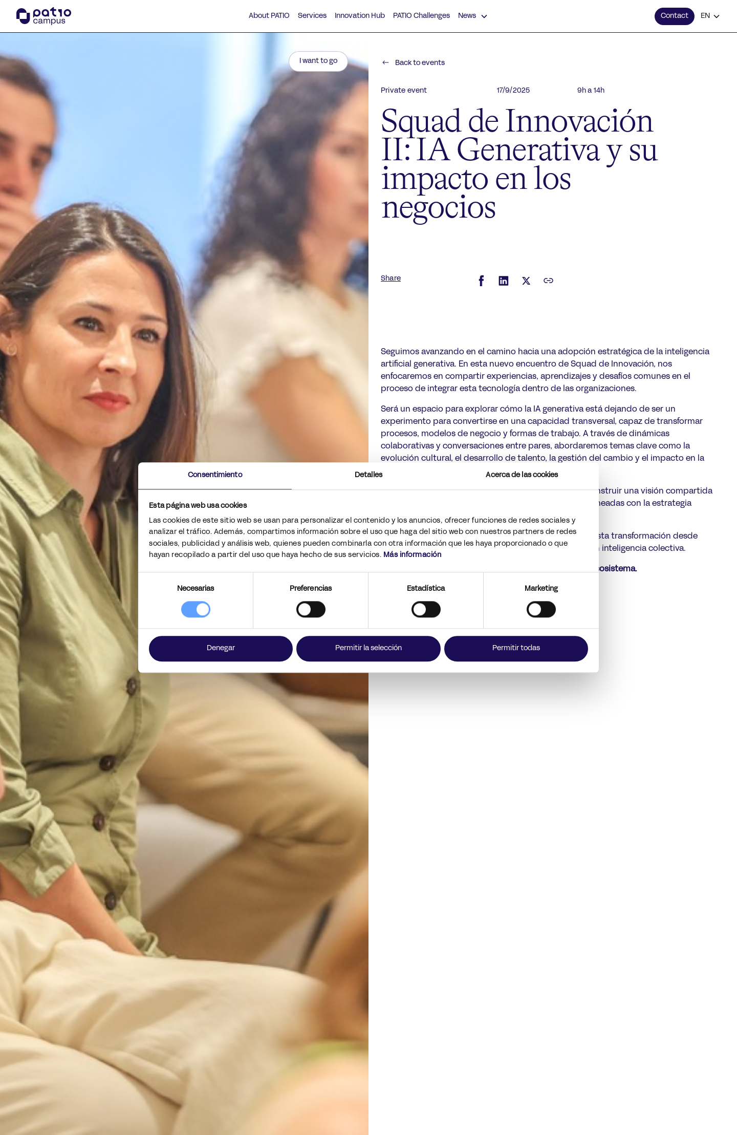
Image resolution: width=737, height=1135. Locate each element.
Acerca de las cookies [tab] (522, 475)
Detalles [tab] (368, 475)
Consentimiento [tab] (215, 475)
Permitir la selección (368, 648)
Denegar (221, 648)
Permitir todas (516, 648)
